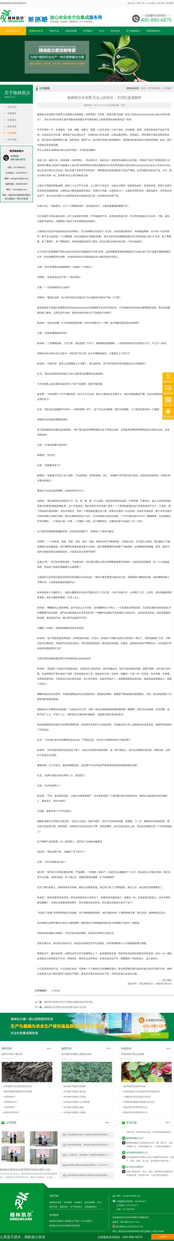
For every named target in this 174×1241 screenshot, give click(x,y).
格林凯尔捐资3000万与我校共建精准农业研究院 (68, 1002)
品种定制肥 (71, 31)
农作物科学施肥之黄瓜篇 (74, 1091)
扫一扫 (168, 405)
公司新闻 (12, 133)
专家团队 (12, 113)
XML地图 (150, 3)
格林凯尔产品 (13, 31)
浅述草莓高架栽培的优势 (134, 1086)
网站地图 (169, 3)
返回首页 (131, 3)
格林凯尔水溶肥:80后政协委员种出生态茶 (65, 1007)
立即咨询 (155, 1034)
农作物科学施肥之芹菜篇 (74, 1097)
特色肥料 (68, 1202)
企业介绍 (12, 107)
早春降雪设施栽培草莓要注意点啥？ (139, 1102)
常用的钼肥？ (10, 1107)
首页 (144, 88)
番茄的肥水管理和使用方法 (135, 1112)
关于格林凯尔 (133, 31)
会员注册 (160, 3)
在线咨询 (168, 381)
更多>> (49, 1048)
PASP (101, 31)
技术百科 (115, 31)
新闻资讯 (64, 1207)
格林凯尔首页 (36, 31)
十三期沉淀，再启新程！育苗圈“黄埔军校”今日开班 (88, 1155)
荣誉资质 (12, 126)
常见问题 (12, 139)
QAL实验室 (86, 1221)
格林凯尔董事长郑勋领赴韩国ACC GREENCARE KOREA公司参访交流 (96, 1165)
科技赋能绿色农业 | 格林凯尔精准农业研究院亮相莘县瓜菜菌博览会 (95, 1134)
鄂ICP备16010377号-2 (129, 1222)
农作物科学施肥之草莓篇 (74, 1112)
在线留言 (168, 393)
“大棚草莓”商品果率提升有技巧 (137, 1097)
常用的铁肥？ (10, 1097)
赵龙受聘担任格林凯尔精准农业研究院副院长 (85, 1175)
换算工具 (141, 3)
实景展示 (12, 120)
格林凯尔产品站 (72, 1221)
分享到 (55, 990)
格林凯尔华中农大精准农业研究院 (64, 1226)
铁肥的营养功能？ (12, 1112)
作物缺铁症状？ (11, 1102)
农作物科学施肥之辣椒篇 (74, 1086)
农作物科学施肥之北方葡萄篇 (76, 1102)
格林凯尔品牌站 (56, 1221)
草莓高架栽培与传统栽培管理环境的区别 (141, 1091)
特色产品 (54, 31)
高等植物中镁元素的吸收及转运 (18, 1086)
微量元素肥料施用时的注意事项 (18, 1091)
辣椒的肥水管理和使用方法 (135, 1107)
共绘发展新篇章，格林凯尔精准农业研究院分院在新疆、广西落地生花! (97, 1145)
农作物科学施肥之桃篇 (73, 1107)
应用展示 (88, 31)
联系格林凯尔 (154, 31)
